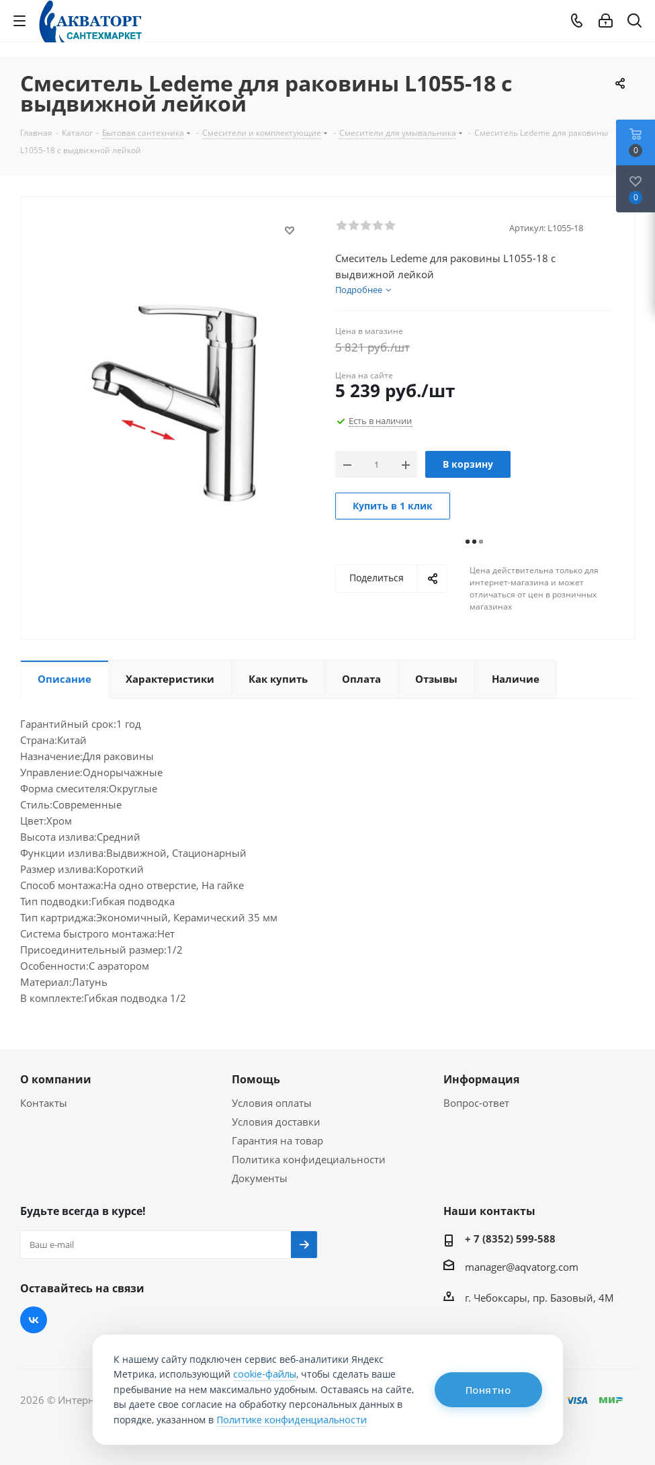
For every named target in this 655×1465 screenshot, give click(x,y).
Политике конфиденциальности (291, 1419)
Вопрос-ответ (476, 1103)
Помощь (256, 1079)
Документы (260, 1178)
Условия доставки (276, 1121)
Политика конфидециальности (309, 1159)
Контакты (43, 1103)
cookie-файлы (264, 1374)
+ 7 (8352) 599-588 (510, 1238)
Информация (481, 1079)
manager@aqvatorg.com (521, 1266)
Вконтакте (33, 1319)
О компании (55, 1079)
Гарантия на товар (277, 1140)
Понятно (488, 1389)
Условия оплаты (272, 1103)
